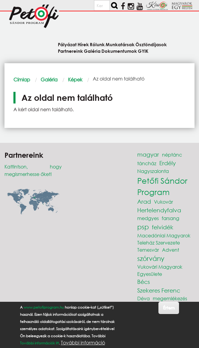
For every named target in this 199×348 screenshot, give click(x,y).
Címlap (21, 79)
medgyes (148, 218)
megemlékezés (170, 298)
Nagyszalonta (153, 171)
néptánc (172, 154)
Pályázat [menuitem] (67, 44)
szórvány (150, 258)
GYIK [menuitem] (143, 50)
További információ (83, 342)
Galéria (49, 79)
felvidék (162, 227)
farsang (170, 218)
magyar (148, 154)
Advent (170, 250)
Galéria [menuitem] (92, 50)
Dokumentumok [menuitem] (119, 50)
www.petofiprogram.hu (44, 307)
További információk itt (39, 343)
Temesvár (148, 250)
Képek (75, 79)
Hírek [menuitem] (83, 44)
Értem (169, 307)
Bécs (143, 281)
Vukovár (163, 202)
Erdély (167, 163)
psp (143, 227)
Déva (143, 298)
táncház (146, 163)
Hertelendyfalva (159, 210)
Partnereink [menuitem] (70, 50)
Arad (144, 201)
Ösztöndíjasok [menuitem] (151, 44)
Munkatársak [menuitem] (120, 44)
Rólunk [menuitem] (97, 44)
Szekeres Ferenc (158, 290)
